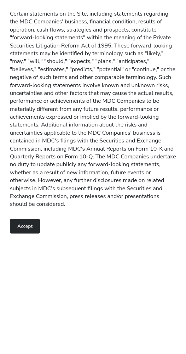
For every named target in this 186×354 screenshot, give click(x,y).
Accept (25, 226)
